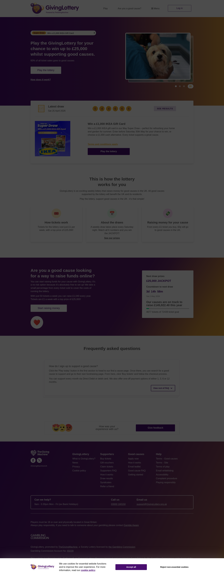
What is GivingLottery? (83, 458)
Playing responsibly (166, 482)
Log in (179, 8)
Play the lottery (45, 70)
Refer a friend (107, 486)
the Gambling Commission (121, 547)
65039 (70, 551)
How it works (106, 474)
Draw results (106, 478)
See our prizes (112, 238)
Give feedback (155, 428)
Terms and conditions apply (103, 144)
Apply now (133, 458)
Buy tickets (105, 458)
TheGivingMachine (67, 547)
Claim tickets (106, 466)
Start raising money (49, 308)
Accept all (131, 567)
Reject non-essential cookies (174, 567)
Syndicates (105, 482)
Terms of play (163, 466)
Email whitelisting (165, 470)
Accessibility (162, 474)
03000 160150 (118, 504)
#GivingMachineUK (39, 466)
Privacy (76, 466)
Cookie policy (79, 470)
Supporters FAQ (108, 470)
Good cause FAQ (137, 470)
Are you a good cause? (129, 8)
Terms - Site (162, 462)
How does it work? (41, 79)
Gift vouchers (107, 462)
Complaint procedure (166, 478)
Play (105, 8)
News (75, 462)
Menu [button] (155, 8)
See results (165, 108)
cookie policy (88, 570)
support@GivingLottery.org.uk (152, 504)
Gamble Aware (131, 525)
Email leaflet (134, 466)
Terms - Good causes (167, 458)
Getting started (135, 474)
